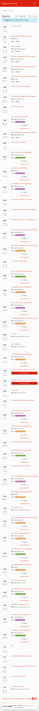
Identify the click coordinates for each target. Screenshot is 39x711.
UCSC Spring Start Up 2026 (19, 117)
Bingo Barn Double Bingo (19, 168)
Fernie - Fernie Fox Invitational (20, 86)
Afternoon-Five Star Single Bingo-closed (23, 67)
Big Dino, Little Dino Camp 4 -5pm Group (23, 380)
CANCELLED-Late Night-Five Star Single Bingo (25, 96)
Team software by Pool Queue (19, 706)
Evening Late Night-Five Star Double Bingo (24, 230)
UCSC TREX (14, 390)
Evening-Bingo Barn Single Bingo (21, 492)
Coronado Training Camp (19, 261)
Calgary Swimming (9, 3)
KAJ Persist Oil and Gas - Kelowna (21, 199)
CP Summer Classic (17, 507)
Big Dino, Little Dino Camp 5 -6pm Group (23, 370)
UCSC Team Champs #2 (18, 580)
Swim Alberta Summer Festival (20, 466)
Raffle (23, 699)
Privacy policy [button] (31, 706)
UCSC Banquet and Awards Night (21, 442)
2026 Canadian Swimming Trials (21, 656)
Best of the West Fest (18, 106)
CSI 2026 (14, 334)
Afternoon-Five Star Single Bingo (21, 152)
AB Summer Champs (17, 686)
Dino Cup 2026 (15, 46)
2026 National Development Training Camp (24, 209)
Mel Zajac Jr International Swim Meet (22, 400)
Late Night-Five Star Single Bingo (21, 184)
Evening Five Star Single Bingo (20, 410)
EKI (12, 646)
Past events (32, 16)
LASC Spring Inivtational (18, 142)
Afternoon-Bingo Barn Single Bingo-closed (24, 76)
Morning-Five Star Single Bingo (20, 614)
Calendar (28, 699)
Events (14, 699)
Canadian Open (16, 26)
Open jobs (22, 16)
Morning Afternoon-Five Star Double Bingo (24, 132)
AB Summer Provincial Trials (20, 604)
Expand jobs (24, 128)
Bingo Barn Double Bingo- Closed (21, 36)
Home (5, 10)
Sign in (7, 20)
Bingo (18, 699)
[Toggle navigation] (34, 3)
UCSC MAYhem (16, 344)
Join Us (8, 699)
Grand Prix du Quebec (18, 676)
